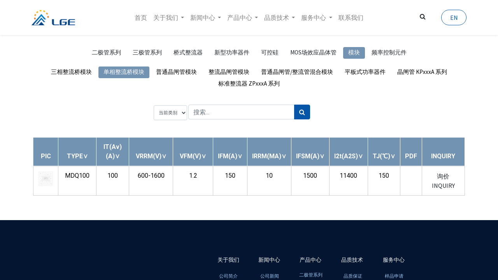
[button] (77, 156)
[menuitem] (141, 17)
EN (452, 17)
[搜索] (302, 112)
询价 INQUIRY (443, 180)
